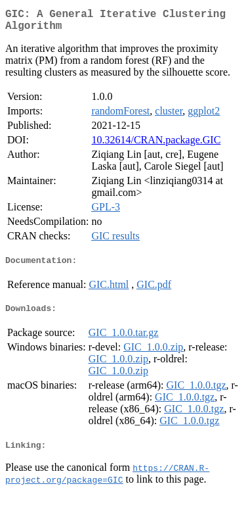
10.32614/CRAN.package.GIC (155, 145)
